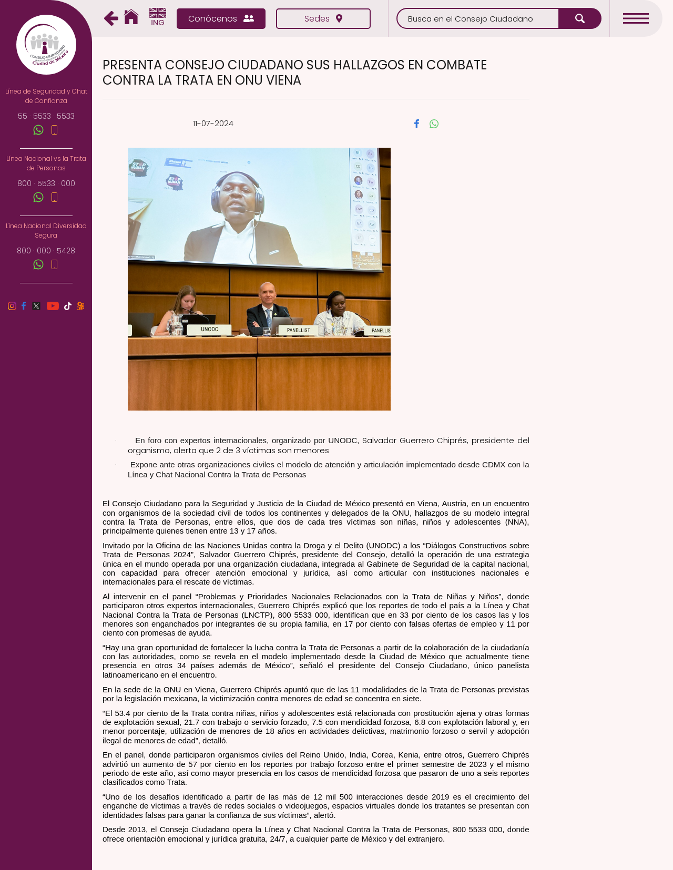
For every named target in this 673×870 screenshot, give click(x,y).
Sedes (323, 19)
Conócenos (221, 19)
